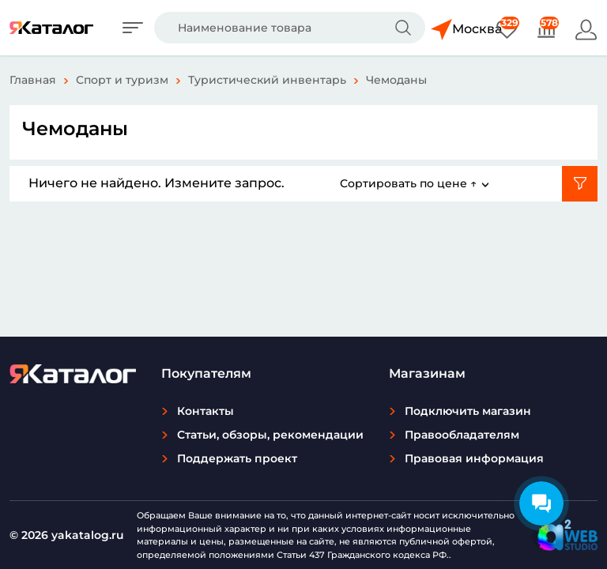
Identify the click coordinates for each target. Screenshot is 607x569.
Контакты (205, 411)
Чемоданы (396, 80)
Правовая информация (474, 458)
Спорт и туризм (122, 80)
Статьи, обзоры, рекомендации (270, 435)
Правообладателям (462, 435)
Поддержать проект (237, 458)
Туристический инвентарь (267, 80)
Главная (32, 80)
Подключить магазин (468, 411)
